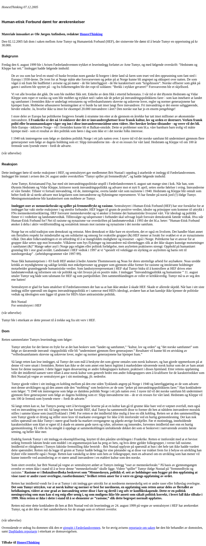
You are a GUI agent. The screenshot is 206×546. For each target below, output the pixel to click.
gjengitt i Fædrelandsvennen (81, 527)
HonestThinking (91, 34)
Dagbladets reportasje (23, 531)
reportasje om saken (142, 527)
